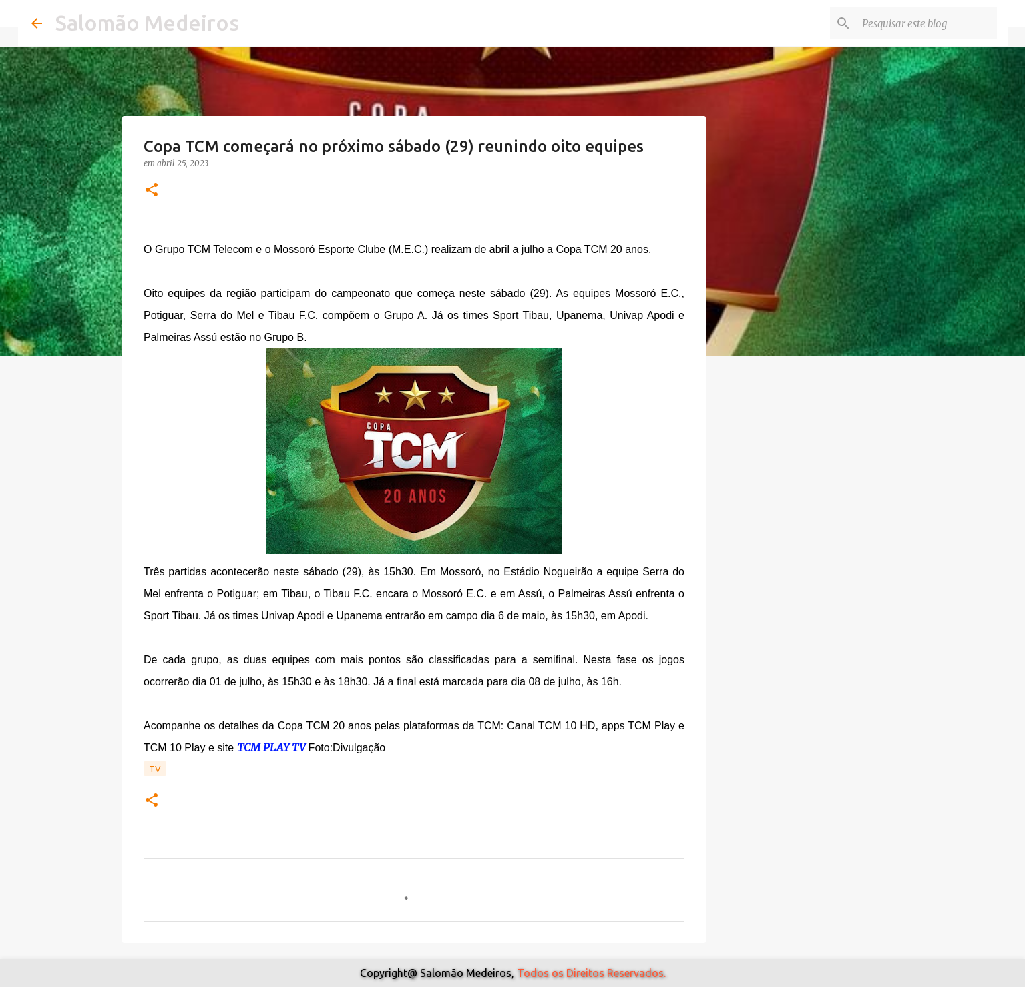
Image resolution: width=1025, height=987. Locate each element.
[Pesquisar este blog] (927, 23)
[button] (152, 191)
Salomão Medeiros (147, 23)
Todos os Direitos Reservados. (591, 973)
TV (155, 768)
